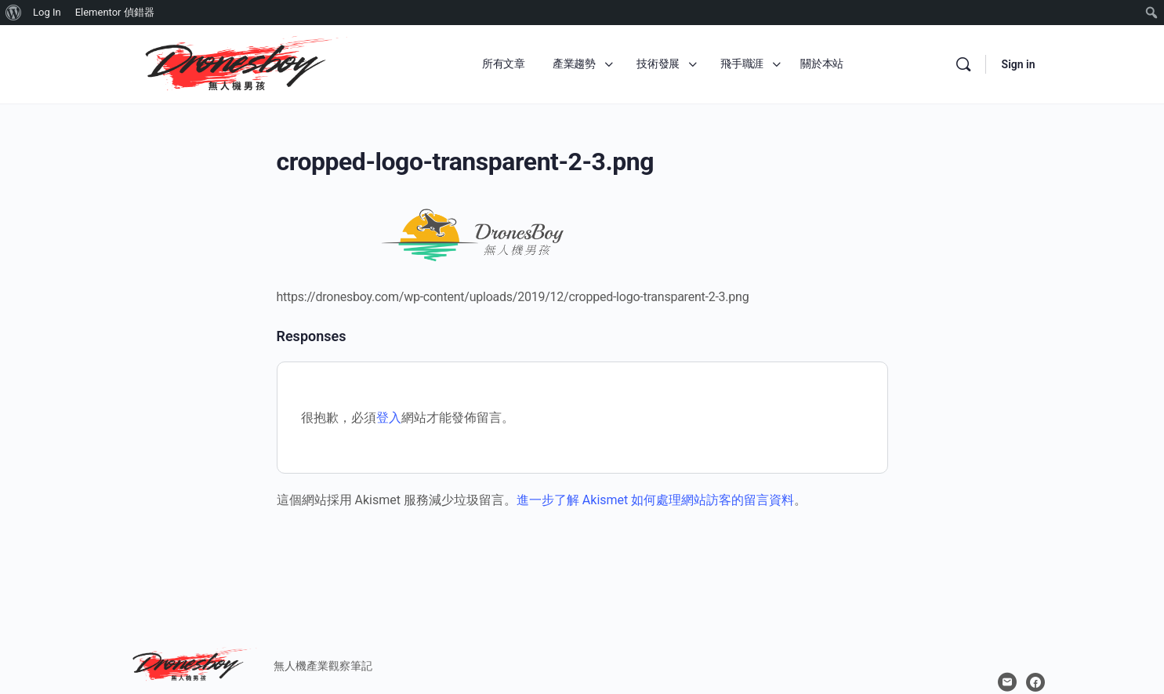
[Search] (963, 64)
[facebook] (1035, 682)
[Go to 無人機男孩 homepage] (237, 63)
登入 (388, 417)
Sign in (1018, 64)
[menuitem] (13, 12)
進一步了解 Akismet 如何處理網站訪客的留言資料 (655, 499)
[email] (1007, 682)
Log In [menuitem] (47, 12)
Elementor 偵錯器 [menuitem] (114, 12)
